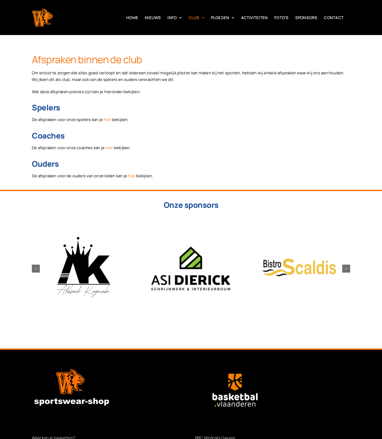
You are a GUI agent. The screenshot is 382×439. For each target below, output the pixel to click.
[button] (36, 269)
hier (107, 119)
